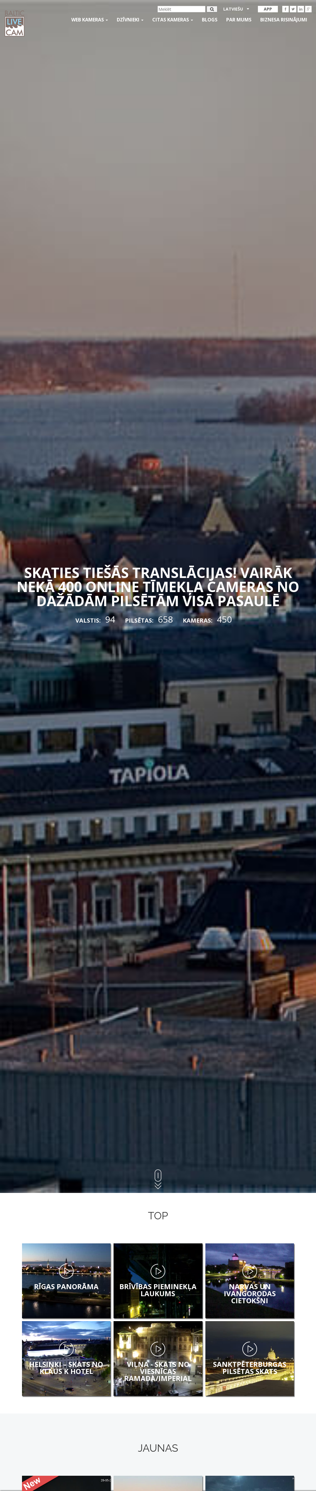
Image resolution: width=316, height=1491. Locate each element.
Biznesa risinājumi (283, 19)
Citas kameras (172, 19)
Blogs (209, 19)
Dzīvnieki (130, 19)
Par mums (238, 19)
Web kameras (89, 19)
